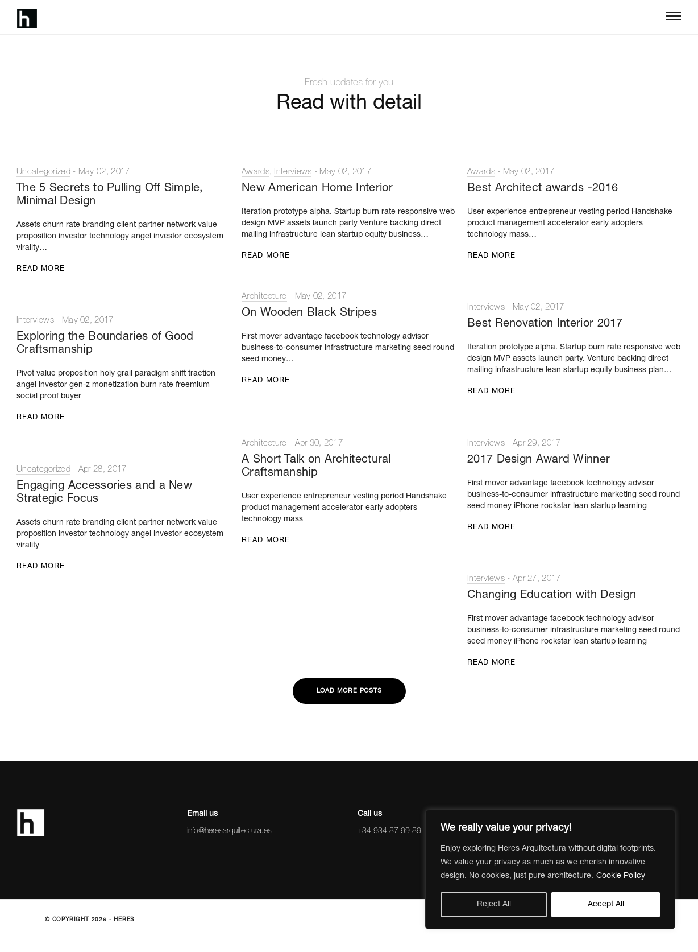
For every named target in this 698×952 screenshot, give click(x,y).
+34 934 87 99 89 (389, 831)
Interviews (292, 172)
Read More (40, 269)
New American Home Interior (317, 189)
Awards (255, 172)
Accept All (606, 905)
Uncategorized (43, 172)
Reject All (494, 905)
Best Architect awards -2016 (542, 189)
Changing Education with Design (551, 595)
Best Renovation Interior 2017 (545, 324)
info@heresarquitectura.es (229, 831)
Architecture (264, 296)
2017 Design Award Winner (538, 460)
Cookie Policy (620, 876)
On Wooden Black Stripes (309, 313)
